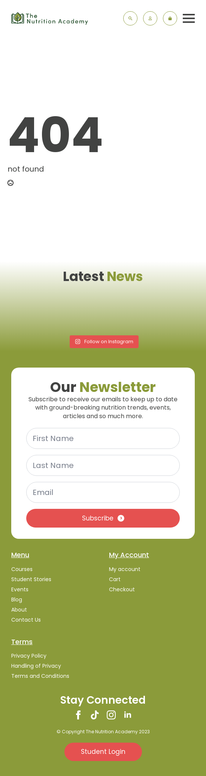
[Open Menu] (189, 18)
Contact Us (26, 619)
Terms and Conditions (40, 676)
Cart (115, 579)
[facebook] (78, 714)
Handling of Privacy (36, 666)
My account (124, 569)
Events (19, 589)
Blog (16, 599)
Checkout (122, 589)
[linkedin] (127, 714)
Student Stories (31, 579)
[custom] (94, 714)
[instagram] (111, 714)
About (19, 609)
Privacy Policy (28, 655)
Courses (22, 569)
